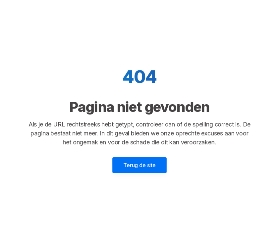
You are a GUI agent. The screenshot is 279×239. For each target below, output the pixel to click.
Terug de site (139, 164)
